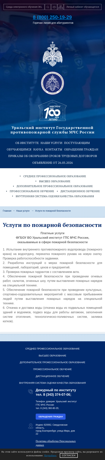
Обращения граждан (81, 149)
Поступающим (77, 143)
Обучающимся (19, 149)
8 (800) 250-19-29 (52, 17)
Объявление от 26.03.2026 (52, 163)
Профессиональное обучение (32, 191)
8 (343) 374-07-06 (56, 394)
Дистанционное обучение (80, 191)
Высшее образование (54, 181)
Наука (38, 149)
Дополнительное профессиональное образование (55, 186)
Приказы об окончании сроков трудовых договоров (52, 156)
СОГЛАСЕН (69, 455)
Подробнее (50, 455)
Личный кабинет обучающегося (82, 7)
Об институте (27, 143)
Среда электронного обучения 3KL (24, 7)
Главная (7, 211)
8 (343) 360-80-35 (49, 408)
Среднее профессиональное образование (54, 176)
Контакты (53, 149)
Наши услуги (51, 143)
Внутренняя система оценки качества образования (55, 196)
